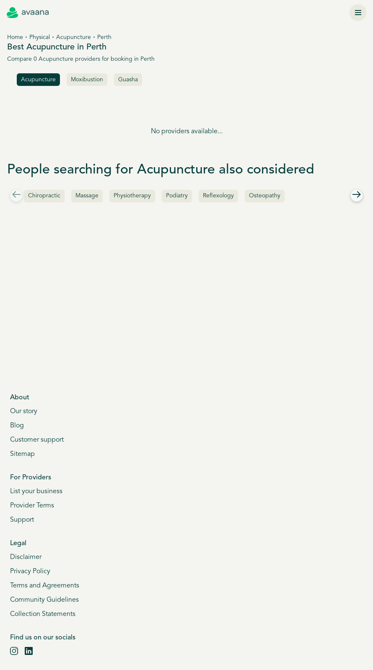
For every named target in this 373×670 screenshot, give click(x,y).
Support (22, 520)
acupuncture (38, 80)
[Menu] (358, 12)
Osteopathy (264, 196)
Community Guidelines (44, 600)
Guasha (128, 80)
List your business (36, 491)
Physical (39, 37)
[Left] (16, 196)
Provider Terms (32, 505)
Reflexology (218, 196)
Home (15, 37)
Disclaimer (25, 557)
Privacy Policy (30, 571)
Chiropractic (44, 196)
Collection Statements (42, 614)
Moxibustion (87, 80)
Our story (23, 411)
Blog (17, 425)
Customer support (37, 440)
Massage (86, 196)
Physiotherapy (132, 196)
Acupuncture (73, 37)
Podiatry (177, 196)
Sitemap (22, 454)
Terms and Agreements (44, 585)
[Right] (357, 196)
